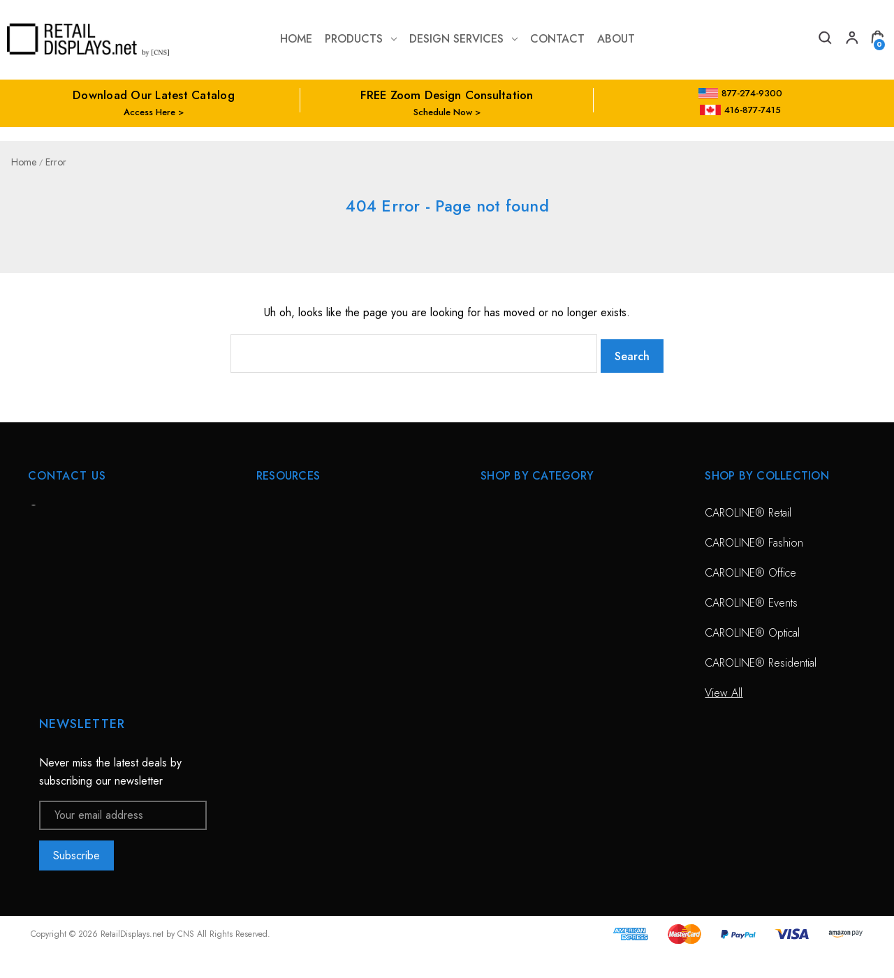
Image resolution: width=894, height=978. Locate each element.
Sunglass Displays (521, 568)
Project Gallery (290, 658)
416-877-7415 (740, 110)
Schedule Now (442, 112)
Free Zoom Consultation (312, 538)
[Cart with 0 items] (877, 39)
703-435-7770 (86, 583)
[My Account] (850, 39)
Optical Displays (517, 538)
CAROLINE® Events (751, 598)
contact (557, 39)
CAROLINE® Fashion (754, 538)
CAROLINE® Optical (752, 628)
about (616, 39)
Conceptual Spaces (301, 628)
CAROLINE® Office (750, 568)
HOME (271, 508)
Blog (266, 718)
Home (296, 39)
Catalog (273, 688)
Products (361, 39)
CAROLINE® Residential (760, 658)
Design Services (463, 39)
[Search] (824, 39)
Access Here (149, 112)
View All (499, 598)
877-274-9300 (740, 93)
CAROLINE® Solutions (534, 508)
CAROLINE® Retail (748, 508)
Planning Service (294, 598)
